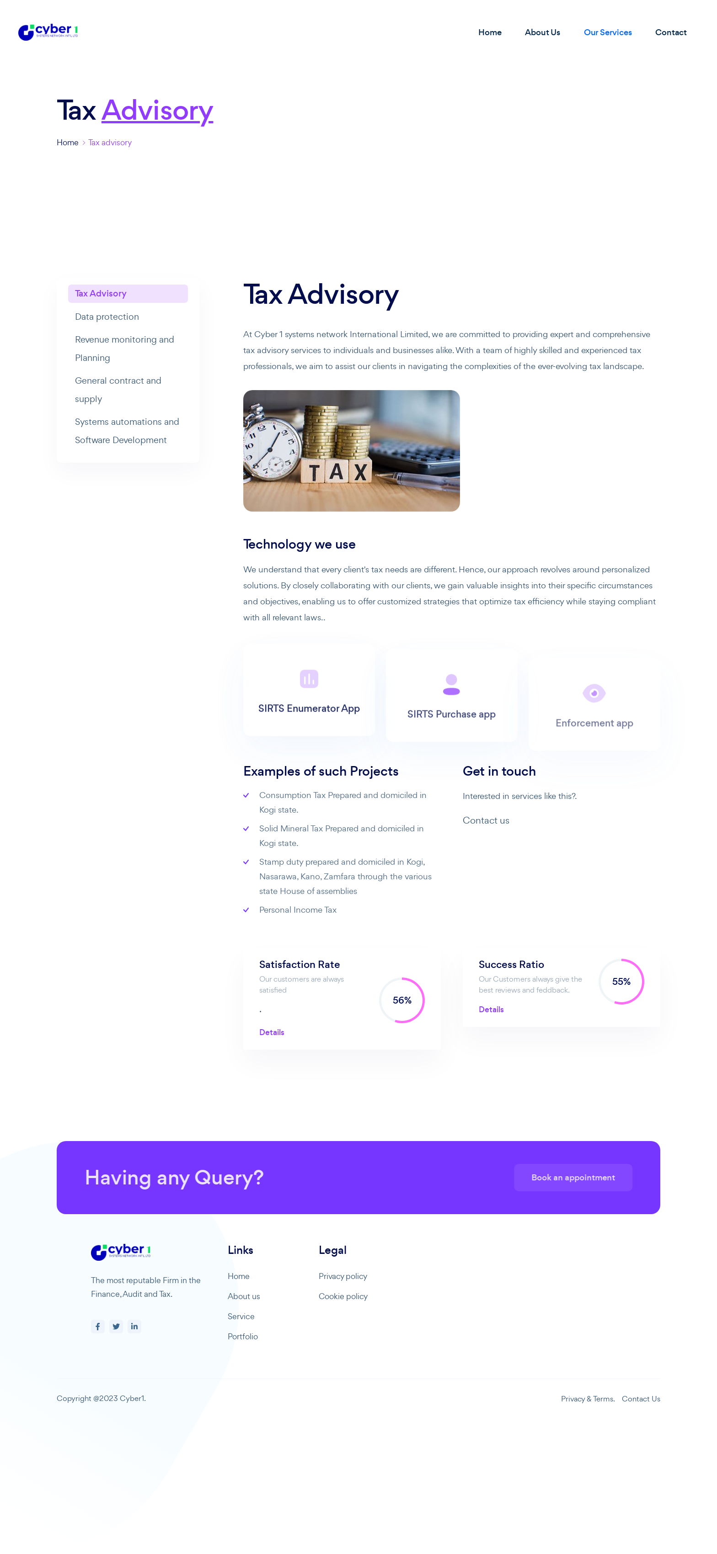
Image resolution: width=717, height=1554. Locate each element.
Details (271, 1032)
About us (244, 1296)
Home (68, 142)
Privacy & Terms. (588, 1399)
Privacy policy (343, 1276)
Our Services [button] (608, 32)
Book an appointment (592, 1177)
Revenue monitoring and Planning (124, 348)
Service (241, 1316)
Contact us (486, 820)
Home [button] (489, 32)
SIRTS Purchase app (451, 739)
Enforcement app (594, 747)
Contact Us (641, 1399)
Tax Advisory (101, 293)
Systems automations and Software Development (127, 431)
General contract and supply (118, 390)
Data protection (107, 316)
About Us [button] (542, 32)
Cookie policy (343, 1296)
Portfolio (243, 1336)
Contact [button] (671, 32)
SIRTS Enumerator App (309, 726)
